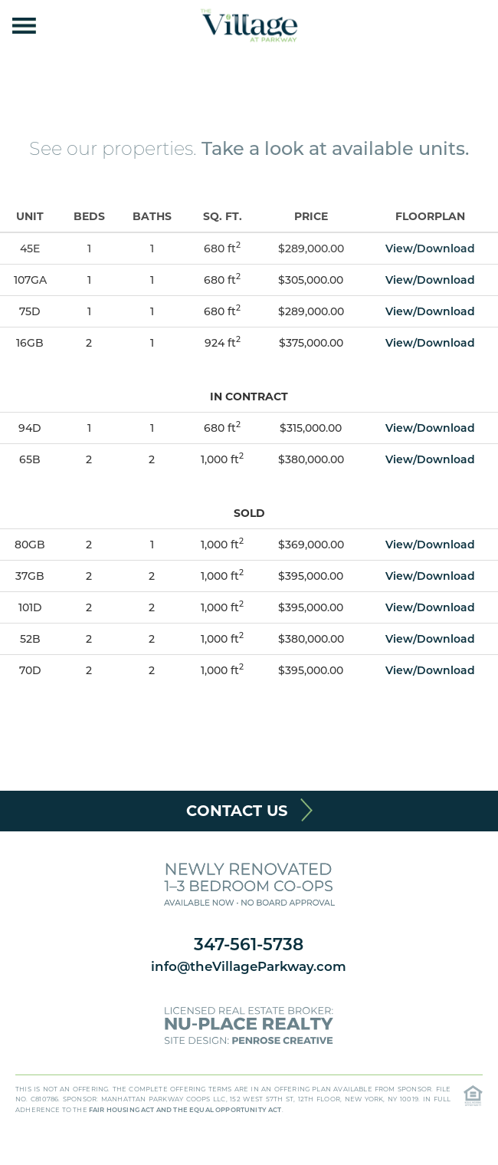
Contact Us (237, 810)
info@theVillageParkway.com (248, 966)
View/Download (430, 248)
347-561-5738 (248, 944)
